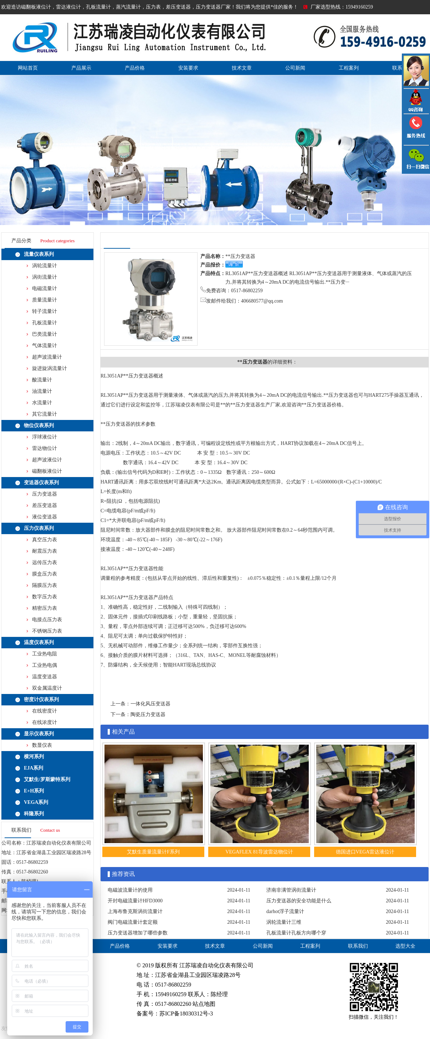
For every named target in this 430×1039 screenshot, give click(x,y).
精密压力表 (44, 608)
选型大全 (405, 946)
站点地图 (204, 1004)
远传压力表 (44, 562)
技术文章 (242, 68)
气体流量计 (44, 345)
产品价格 (135, 68)
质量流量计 (44, 300)
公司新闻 (295, 68)
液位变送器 (44, 517)
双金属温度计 (47, 688)
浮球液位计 (44, 437)
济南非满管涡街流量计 (291, 890)
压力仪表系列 (39, 528)
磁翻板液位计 (47, 471)
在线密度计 (44, 711)
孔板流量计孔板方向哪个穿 (296, 933)
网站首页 (28, 68)
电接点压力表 (47, 619)
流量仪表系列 (39, 254)
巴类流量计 (44, 334)
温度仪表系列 (39, 642)
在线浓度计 (44, 722)
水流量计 (42, 402)
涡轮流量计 (44, 265)
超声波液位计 (47, 459)
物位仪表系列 (39, 425)
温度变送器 (44, 676)
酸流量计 (42, 379)
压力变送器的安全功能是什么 (298, 900)
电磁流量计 (44, 288)
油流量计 (42, 391)
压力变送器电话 (416, 129)
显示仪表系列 (39, 733)
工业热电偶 (44, 665)
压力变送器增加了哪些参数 (138, 933)
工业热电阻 (44, 654)
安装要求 (188, 68)
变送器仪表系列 (41, 482)
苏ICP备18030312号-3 (186, 1013)
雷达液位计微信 (416, 159)
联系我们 (358, 946)
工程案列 (349, 68)
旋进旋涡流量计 (49, 368)
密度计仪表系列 (41, 699)
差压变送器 (44, 505)
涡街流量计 (44, 277)
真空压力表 (44, 539)
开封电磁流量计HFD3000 (135, 900)
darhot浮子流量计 (285, 911)
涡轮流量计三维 (283, 922)
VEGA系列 (36, 802)
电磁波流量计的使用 (130, 890)
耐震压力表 (44, 551)
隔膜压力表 (44, 585)
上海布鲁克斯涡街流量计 (135, 911)
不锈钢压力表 (47, 631)
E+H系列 (34, 791)
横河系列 (34, 756)
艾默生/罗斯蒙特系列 (47, 779)
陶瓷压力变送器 (147, 714)
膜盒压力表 (44, 574)
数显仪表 (42, 745)
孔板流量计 (44, 322)
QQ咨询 (416, 101)
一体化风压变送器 (150, 703)
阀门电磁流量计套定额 (133, 922)
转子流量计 (44, 311)
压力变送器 (44, 494)
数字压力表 (44, 596)
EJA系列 (33, 768)
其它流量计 (44, 414)
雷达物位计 (44, 448)
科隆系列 (34, 813)
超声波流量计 (47, 357)
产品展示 (81, 68)
